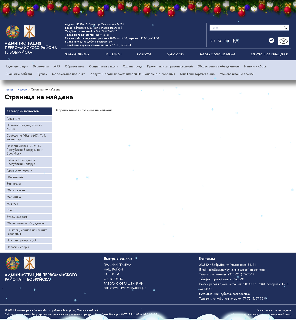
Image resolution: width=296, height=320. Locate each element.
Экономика (41, 66)
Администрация (17, 66)
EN (226, 41)
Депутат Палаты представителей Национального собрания (132, 74)
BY (220, 41)
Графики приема (77, 54)
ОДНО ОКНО (175, 54)
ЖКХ (56, 66)
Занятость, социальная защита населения (27, 232)
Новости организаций (21, 240)
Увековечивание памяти (237, 74)
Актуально (13, 118)
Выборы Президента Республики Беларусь (21, 162)
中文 (235, 41)
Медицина (14, 197)
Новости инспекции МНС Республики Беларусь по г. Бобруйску (25, 150)
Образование (74, 66)
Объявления (15, 177)
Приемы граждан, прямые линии (24, 127)
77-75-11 (114, 45)
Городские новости (19, 170)
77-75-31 (104, 35)
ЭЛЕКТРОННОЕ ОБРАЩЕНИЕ (269, 54)
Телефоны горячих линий (197, 74)
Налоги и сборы (255, 66)
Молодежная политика (68, 74)
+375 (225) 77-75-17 (105, 31)
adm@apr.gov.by (83, 28)
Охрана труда (133, 66)
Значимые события (19, 74)
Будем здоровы (17, 217)
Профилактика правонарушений (170, 66)
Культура (12, 203)
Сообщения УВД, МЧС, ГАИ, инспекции (26, 137)
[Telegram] (271, 41)
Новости (144, 54)
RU (212, 41)
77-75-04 (126, 45)
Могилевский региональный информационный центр (261, 314)
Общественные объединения (218, 66)
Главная (9, 89)
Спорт (11, 210)
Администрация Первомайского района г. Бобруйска (31, 48)
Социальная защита (103, 66)
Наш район (113, 54)
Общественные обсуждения (26, 223)
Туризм (42, 74)
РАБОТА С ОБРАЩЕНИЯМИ (217, 54)
